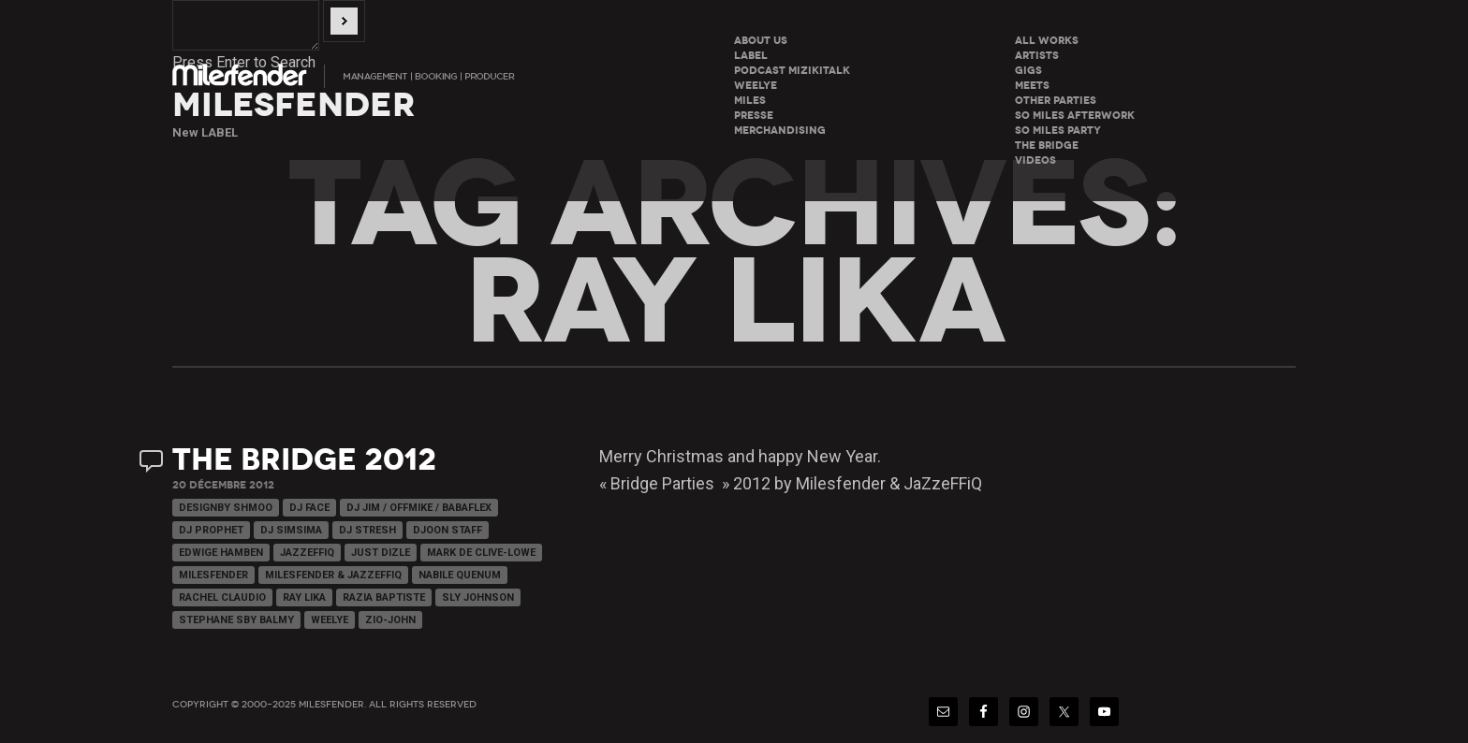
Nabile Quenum (459, 575)
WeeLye (755, 85)
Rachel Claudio (222, 597)
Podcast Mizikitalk (792, 71)
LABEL (751, 56)
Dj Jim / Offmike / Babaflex (419, 508)
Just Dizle (380, 552)
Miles (750, 100)
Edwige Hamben (221, 552)
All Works (1047, 41)
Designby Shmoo (225, 508)
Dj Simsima (291, 530)
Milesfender (213, 575)
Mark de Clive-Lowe (481, 552)
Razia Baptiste (384, 597)
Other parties (1055, 100)
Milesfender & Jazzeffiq (333, 575)
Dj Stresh (367, 530)
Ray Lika (304, 597)
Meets (1032, 85)
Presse (753, 115)
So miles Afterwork (1075, 115)
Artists (1037, 56)
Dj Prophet (211, 530)
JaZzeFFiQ (307, 552)
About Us (760, 41)
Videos (1035, 160)
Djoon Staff (447, 530)
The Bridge (1047, 145)
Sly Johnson (478, 597)
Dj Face (309, 508)
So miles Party (1058, 130)
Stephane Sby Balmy (236, 620)
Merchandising (780, 130)
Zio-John (390, 620)
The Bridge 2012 (304, 460)
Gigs (1028, 71)
